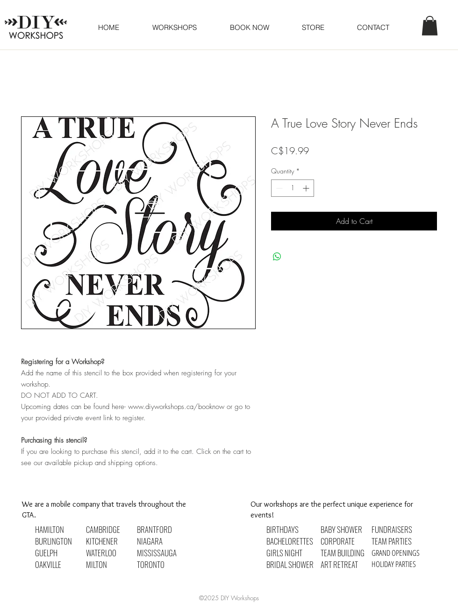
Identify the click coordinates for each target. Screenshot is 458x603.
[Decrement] (278, 188)
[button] (249, 27)
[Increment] (307, 188)
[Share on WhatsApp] (277, 256)
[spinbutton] (292, 188)
